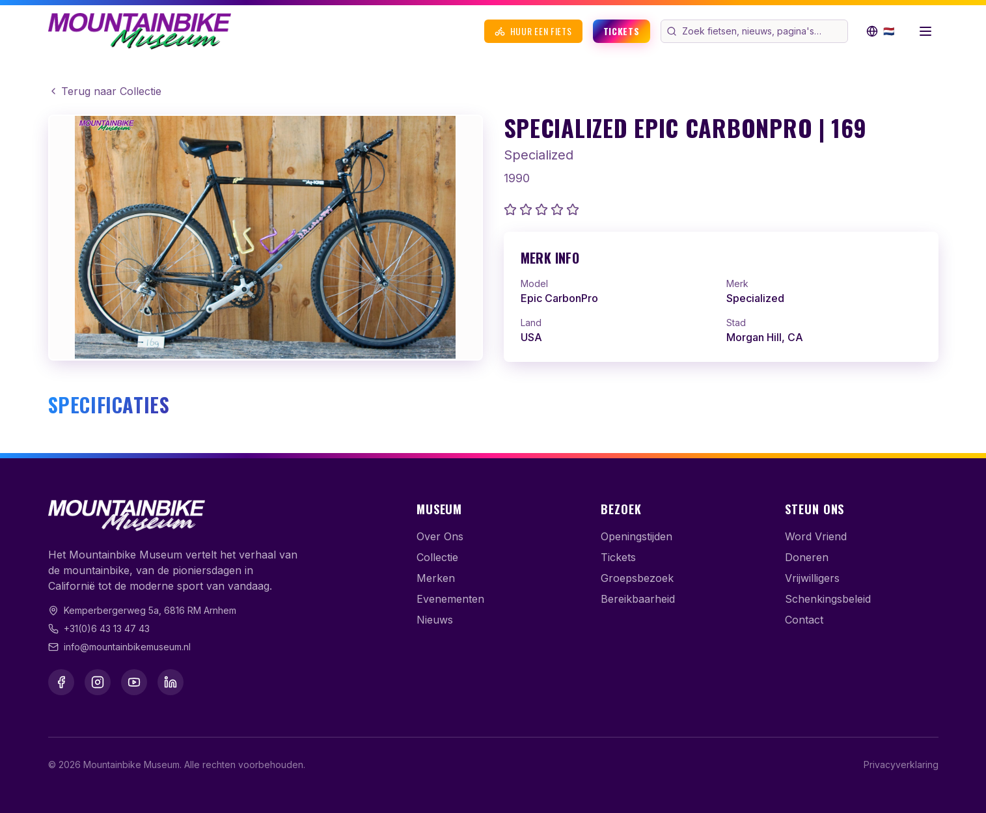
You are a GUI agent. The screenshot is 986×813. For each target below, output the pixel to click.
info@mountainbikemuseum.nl (127, 646)
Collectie (437, 557)
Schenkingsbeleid (828, 598)
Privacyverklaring (901, 764)
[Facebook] (61, 682)
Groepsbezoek (637, 578)
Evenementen (450, 598)
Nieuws (435, 619)
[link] (721, 297)
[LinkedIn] (170, 682)
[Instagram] (98, 682)
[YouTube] (134, 682)
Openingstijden (636, 536)
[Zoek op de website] (763, 31)
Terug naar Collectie (104, 91)
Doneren (807, 557)
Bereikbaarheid (638, 598)
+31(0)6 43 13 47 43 (107, 628)
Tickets (621, 31)
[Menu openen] (925, 31)
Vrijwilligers (812, 578)
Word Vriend (816, 536)
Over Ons (440, 536)
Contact (804, 619)
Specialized (538, 155)
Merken (436, 578)
